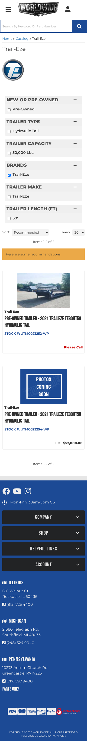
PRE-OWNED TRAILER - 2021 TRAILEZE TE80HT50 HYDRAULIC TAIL (42, 321)
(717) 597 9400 (19, 681)
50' (15, 218)
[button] (43, 26)
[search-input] (36, 26)
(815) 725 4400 (19, 604)
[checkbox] (9, 196)
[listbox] (30, 232)
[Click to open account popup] (67, 9)
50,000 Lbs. (23, 152)
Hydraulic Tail (26, 131)
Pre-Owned (24, 109)
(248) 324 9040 (20, 643)
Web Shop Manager (52, 735)
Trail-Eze (21, 196)
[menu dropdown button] (8, 9)
